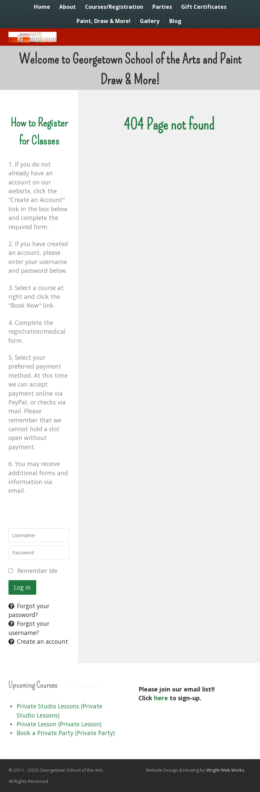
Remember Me (37, 571)
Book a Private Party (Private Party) (66, 733)
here (161, 698)
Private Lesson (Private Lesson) (59, 724)
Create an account (38, 641)
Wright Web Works (225, 770)
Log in (22, 587)
